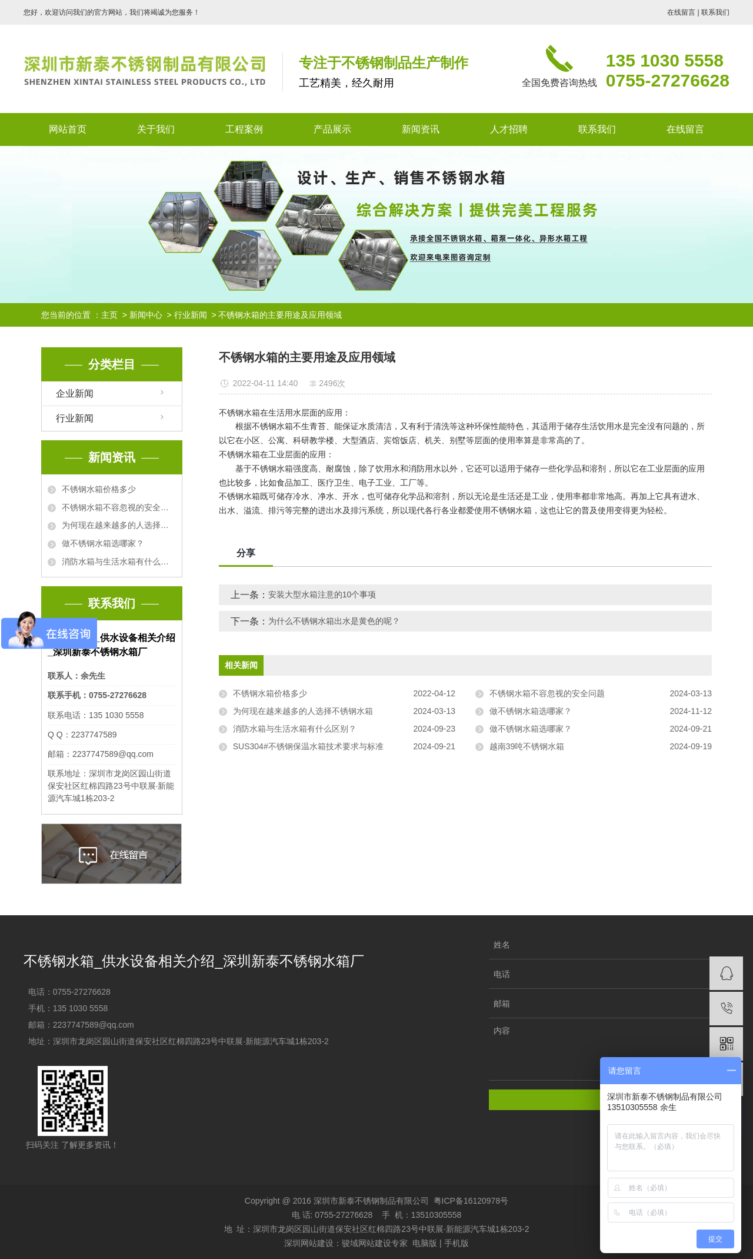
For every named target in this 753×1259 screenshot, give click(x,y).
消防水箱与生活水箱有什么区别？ (119, 561)
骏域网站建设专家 (375, 1243)
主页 (109, 315)
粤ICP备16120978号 (471, 1200)
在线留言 (681, 12)
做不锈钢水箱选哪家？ (103, 543)
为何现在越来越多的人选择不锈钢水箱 (119, 525)
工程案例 (244, 129)
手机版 (456, 1243)
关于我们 (156, 129)
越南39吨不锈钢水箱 (527, 746)
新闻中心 (145, 315)
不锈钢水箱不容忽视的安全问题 (119, 507)
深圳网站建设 (309, 1243)
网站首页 (67, 129)
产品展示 (332, 129)
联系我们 (715, 12)
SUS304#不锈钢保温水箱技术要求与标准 (308, 746)
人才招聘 (509, 129)
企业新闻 (75, 393)
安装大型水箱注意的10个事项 (322, 594)
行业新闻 (190, 315)
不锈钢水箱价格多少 (99, 489)
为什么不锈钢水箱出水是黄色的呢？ (334, 621)
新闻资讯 (420, 129)
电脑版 (424, 1243)
